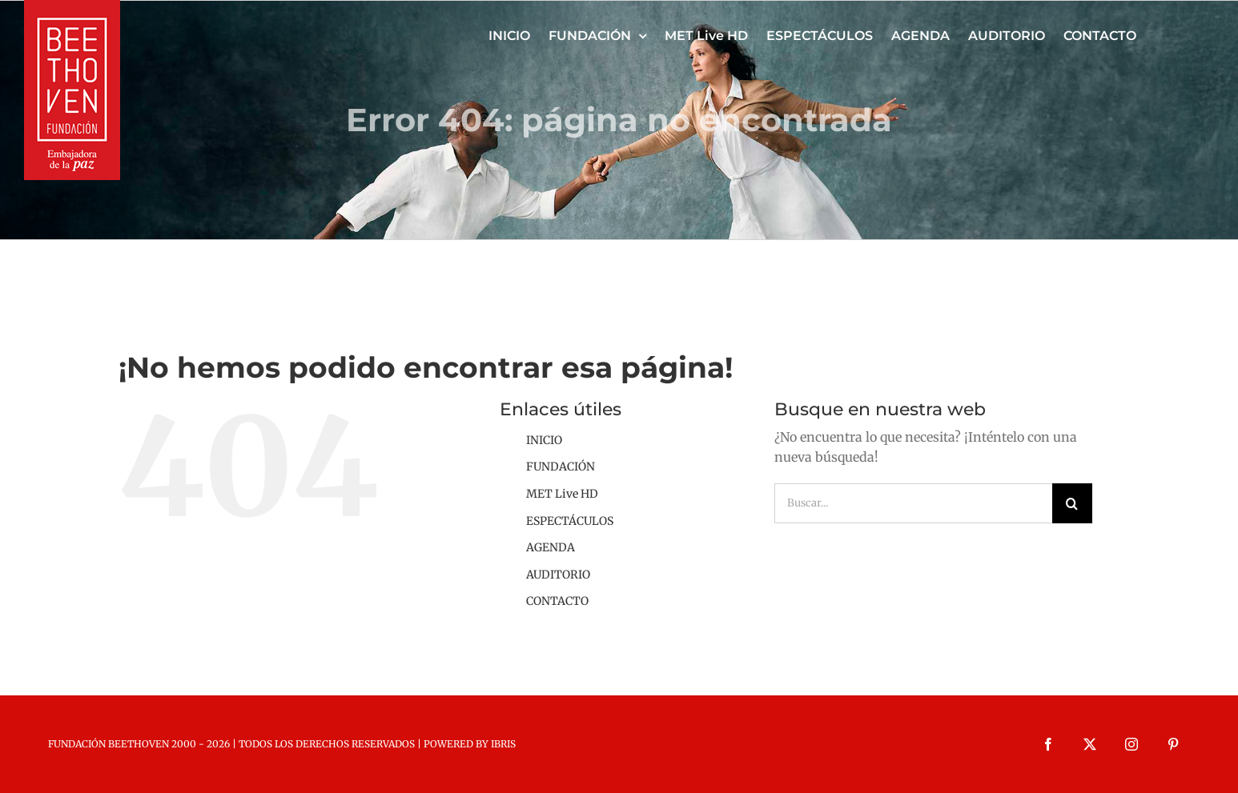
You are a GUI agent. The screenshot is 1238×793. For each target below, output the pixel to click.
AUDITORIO (558, 574)
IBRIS (503, 744)
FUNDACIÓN (560, 466)
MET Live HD (562, 494)
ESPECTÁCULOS (569, 521)
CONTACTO (557, 601)
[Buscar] (1072, 503)
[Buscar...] (913, 503)
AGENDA (550, 547)
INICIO (544, 440)
